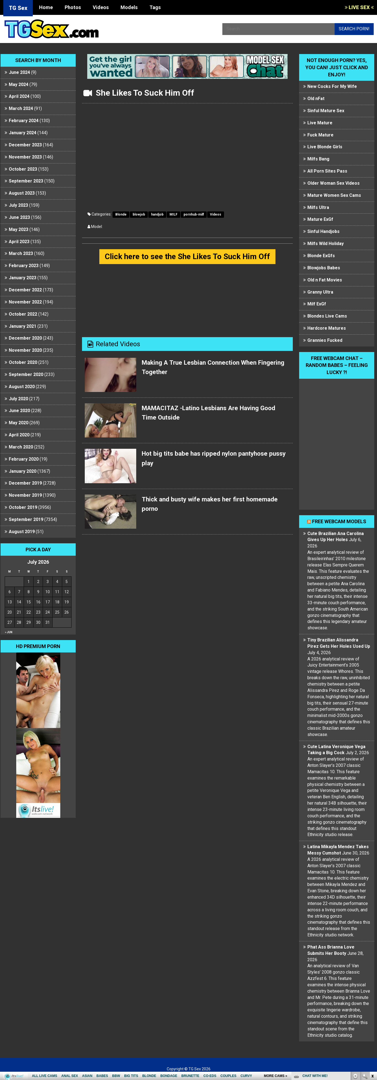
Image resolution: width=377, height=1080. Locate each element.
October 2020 (23, 362)
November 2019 (25, 495)
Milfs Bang (318, 159)
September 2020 (26, 374)
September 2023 (26, 181)
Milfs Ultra (318, 207)
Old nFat (315, 98)
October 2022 (23, 314)
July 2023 (18, 205)
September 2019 (26, 519)
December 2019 (25, 483)
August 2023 (22, 193)
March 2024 (21, 108)
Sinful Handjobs (323, 231)
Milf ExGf (316, 304)
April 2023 (19, 241)
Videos (101, 7)
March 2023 (21, 253)
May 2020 (18, 422)
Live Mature (319, 122)
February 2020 (24, 459)
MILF (173, 214)
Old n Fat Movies (324, 280)
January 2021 (22, 326)
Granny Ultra (320, 292)
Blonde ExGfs (321, 255)
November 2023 (25, 157)
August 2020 (22, 386)
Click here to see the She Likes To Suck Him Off (187, 257)
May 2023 (18, 229)
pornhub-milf (194, 214)
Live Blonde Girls (324, 146)
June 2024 (19, 72)
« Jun (8, 632)
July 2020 (18, 398)
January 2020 (22, 471)
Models (129, 7)
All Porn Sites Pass (327, 171)
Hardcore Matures (326, 328)
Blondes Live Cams (327, 316)
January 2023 (22, 277)
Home (46, 7)
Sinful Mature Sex (325, 110)
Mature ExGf (320, 219)
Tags (155, 7)
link (372, 993)
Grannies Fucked (324, 340)
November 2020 (25, 350)
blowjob (139, 214)
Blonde (121, 214)
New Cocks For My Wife (332, 86)
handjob (157, 214)
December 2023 (25, 144)
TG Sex (18, 8)
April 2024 (19, 96)
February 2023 (24, 265)
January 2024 (22, 132)
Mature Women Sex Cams (334, 195)
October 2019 (23, 507)
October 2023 (23, 169)
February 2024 (24, 120)
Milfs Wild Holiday (325, 243)
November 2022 (25, 302)
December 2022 (25, 289)
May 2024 (18, 84)
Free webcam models (339, 521)
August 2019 (22, 531)
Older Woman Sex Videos (333, 183)
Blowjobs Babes (323, 267)
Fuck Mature (320, 135)
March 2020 (21, 447)
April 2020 (19, 434)
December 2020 (25, 338)
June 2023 (19, 217)
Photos (73, 7)
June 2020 (19, 410)
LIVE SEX (359, 7)
